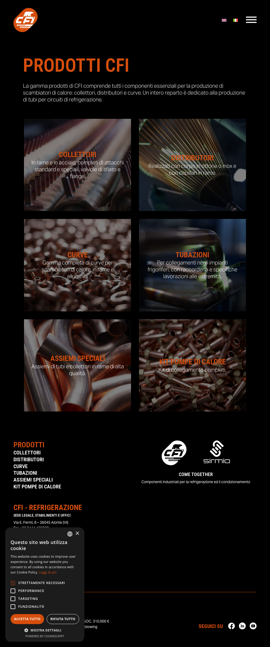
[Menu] (251, 21)
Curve (20, 466)
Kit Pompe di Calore (37, 487)
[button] (45, 630)
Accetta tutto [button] (27, 619)
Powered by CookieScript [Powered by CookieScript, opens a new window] (45, 636)
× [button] (77, 534)
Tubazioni (25, 473)
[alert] (44, 584)
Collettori (27, 453)
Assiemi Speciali (33, 480)
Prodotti (28, 444)
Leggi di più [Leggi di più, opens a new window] (48, 572)
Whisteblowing (85, 627)
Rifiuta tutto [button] (62, 619)
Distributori (28, 460)
